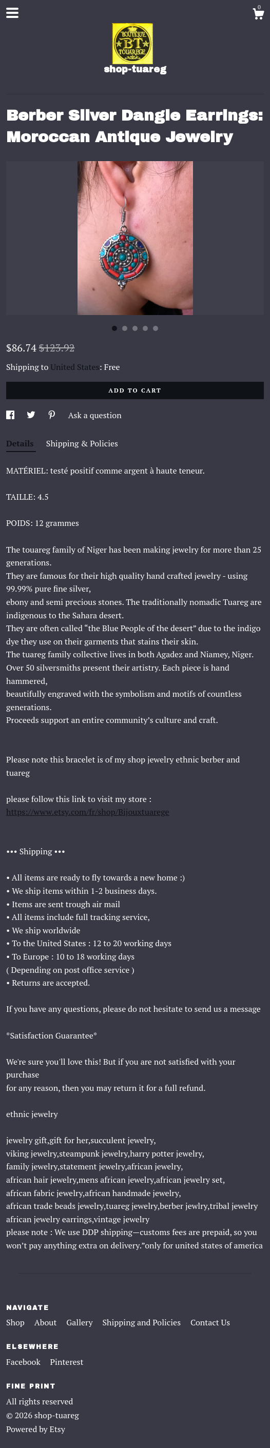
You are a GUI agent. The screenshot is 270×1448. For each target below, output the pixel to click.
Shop (16, 1322)
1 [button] (114, 328)
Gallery (80, 1322)
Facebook (24, 1361)
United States (74, 367)
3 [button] (135, 328)
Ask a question (95, 415)
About (46, 1322)
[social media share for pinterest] (53, 415)
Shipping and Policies (142, 1322)
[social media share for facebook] (11, 415)
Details (21, 443)
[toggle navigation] (12, 13)
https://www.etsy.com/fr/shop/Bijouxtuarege (87, 811)
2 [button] (124, 328)
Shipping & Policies (82, 443)
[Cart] (258, 15)
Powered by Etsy (35, 1429)
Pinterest (67, 1361)
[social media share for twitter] (32, 415)
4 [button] (145, 328)
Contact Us (210, 1322)
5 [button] (155, 328)
